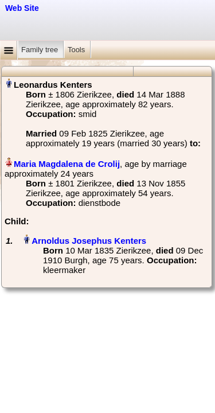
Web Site (22, 8)
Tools (77, 49)
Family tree (40, 49)
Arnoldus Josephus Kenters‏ (89, 241)
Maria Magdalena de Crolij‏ (67, 164)
